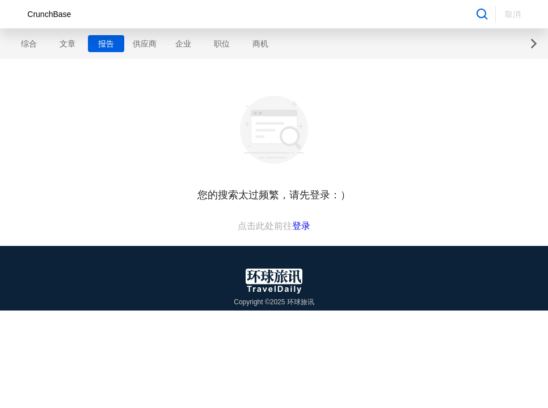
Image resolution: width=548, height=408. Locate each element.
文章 (67, 43)
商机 (260, 43)
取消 (513, 14)
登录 (301, 226)
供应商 (145, 43)
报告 (106, 43)
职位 (222, 43)
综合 (29, 43)
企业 (183, 43)
